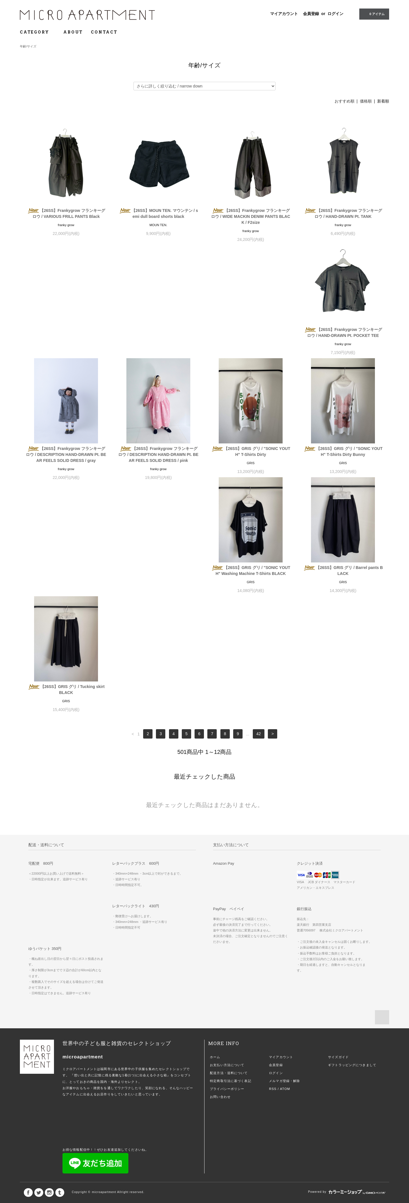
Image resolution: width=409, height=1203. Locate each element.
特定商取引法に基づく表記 (230, 854)
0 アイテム (374, 13)
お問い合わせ (220, 870)
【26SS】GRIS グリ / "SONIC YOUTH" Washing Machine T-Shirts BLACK (158, 463)
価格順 (366, 101)
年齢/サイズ (28, 46)
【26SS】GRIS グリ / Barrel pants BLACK (251, 463)
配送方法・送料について (229, 846)
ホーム (215, 831)
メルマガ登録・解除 (284, 854)
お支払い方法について (227, 839)
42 (258, 508)
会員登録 (311, 13)
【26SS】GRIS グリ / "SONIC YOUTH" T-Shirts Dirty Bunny (66, 463)
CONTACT (104, 32)
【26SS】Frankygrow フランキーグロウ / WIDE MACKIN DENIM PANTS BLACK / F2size (250, 216)
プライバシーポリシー (227, 862)
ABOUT (73, 32)
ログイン (335, 13)
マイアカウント (284, 13)
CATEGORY (37, 32)
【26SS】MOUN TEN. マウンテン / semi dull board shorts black (158, 213)
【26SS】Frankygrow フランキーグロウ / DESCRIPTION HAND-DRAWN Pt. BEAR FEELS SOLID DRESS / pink (250, 341)
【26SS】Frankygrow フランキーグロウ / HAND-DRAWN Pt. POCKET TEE (66, 338)
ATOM (285, 862)
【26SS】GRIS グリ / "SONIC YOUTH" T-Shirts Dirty (343, 338)
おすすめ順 (344, 101)
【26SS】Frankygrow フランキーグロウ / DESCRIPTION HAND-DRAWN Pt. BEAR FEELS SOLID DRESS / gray (158, 341)
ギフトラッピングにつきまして (352, 839)
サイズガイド (338, 831)
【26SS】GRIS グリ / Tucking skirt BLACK (342, 463)
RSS (272, 862)
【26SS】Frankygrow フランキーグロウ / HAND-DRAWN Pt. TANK (343, 213)
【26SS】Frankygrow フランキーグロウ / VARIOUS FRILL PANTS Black (66, 213)
